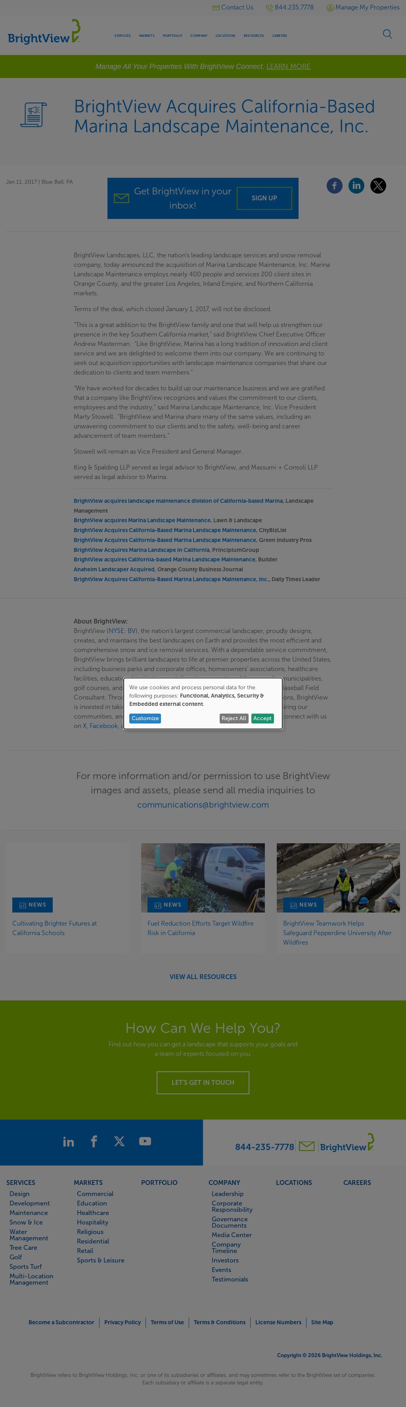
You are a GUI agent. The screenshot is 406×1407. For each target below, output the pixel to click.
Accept (262, 718)
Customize (145, 718)
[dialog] (203, 703)
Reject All (234, 718)
